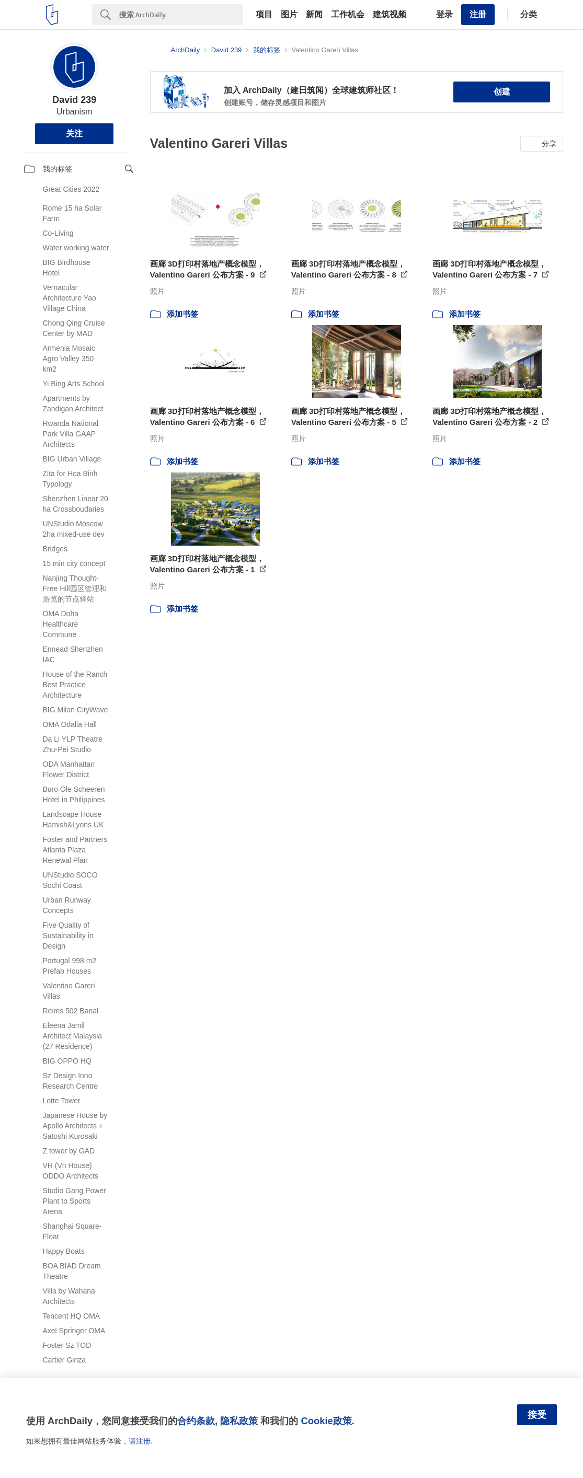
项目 (264, 14)
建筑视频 (389, 14)
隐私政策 (239, 1420)
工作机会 (347, 14)
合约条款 (196, 1420)
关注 (74, 133)
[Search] (181, 14)
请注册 (140, 1441)
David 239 (74, 100)
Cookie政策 (326, 1420)
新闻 (314, 14)
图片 (289, 14)
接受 (537, 1415)
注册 (478, 14)
